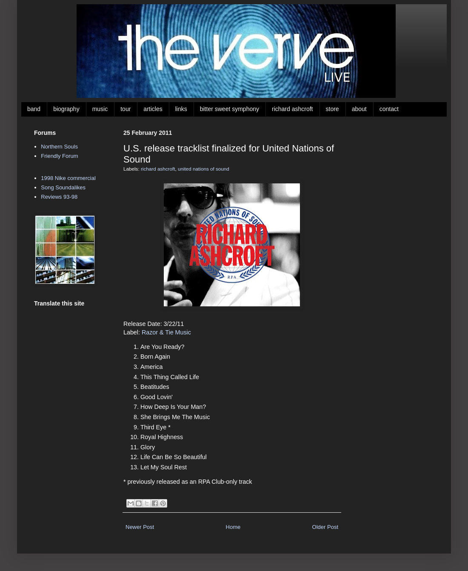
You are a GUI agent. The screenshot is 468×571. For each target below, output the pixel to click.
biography (66, 109)
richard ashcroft (292, 109)
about (359, 109)
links (181, 109)
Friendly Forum (59, 156)
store (332, 109)
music (100, 109)
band (33, 109)
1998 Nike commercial (68, 178)
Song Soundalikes (63, 187)
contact (389, 109)
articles (152, 109)
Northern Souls (59, 146)
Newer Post (140, 527)
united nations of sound (203, 168)
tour (125, 109)
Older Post (325, 527)
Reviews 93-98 (59, 197)
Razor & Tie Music (166, 332)
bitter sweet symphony (229, 109)
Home (233, 527)
